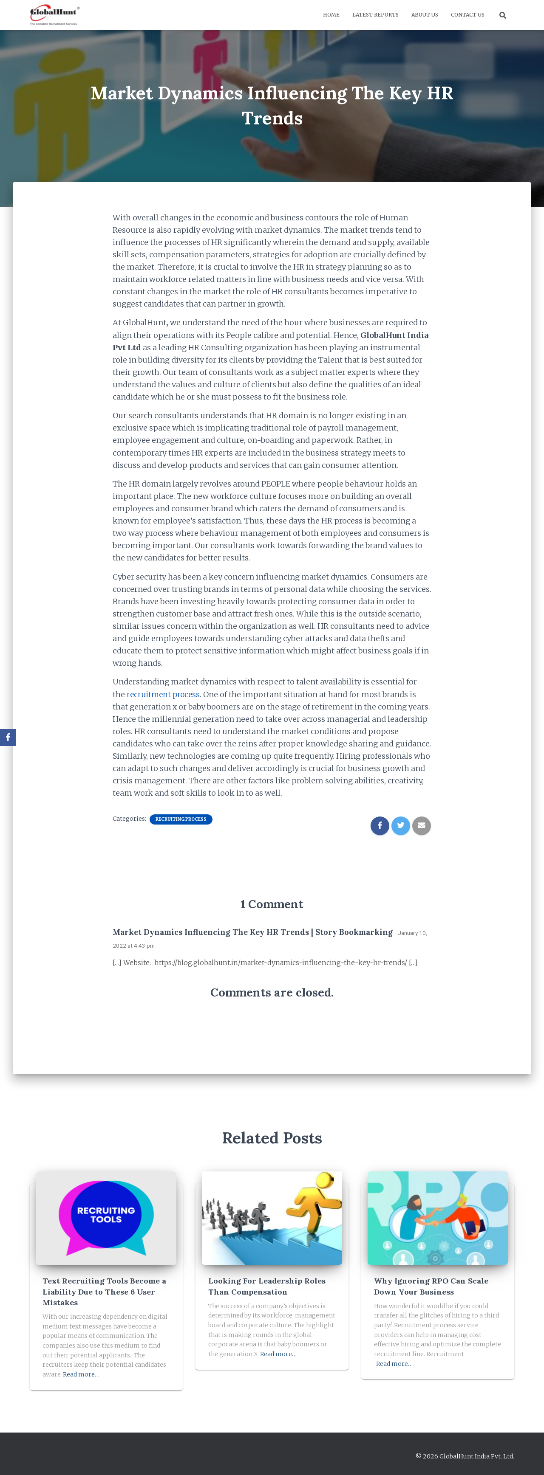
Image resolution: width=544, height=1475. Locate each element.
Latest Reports (375, 14)
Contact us (467, 14)
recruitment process (165, 694)
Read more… (81, 1374)
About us (424, 14)
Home (331, 14)
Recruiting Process (181, 819)
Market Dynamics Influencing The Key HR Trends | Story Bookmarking (253, 932)
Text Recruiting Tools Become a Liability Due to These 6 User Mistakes (104, 1291)
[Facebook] (8, 737)
